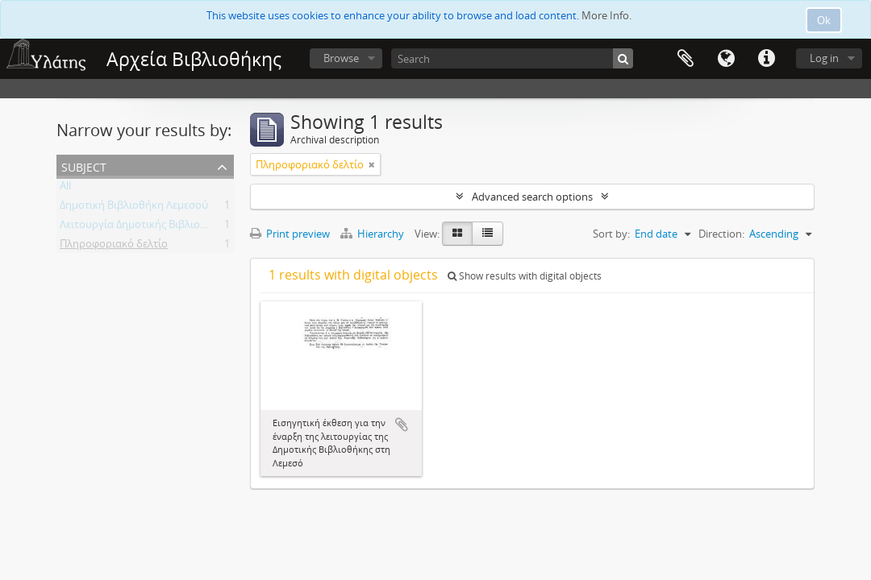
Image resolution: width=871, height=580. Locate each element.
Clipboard (685, 59)
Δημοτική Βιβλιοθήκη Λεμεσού (134, 208)
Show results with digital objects (525, 276)
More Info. (606, 15)
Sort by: (611, 233)
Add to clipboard (402, 424)
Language (726, 59)
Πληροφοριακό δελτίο (114, 246)
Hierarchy (373, 233)
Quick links (766, 59)
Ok (824, 20)
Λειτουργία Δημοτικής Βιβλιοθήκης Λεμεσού (167, 227)
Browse (341, 58)
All (65, 188)
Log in (824, 58)
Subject (83, 165)
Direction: (721, 233)
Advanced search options (532, 196)
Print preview (290, 233)
